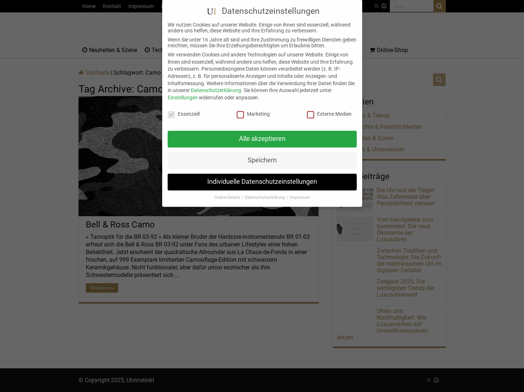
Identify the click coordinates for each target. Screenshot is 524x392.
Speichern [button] (262, 153)
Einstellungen (183, 91)
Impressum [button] (299, 191)
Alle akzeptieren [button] (262, 132)
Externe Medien (329, 107)
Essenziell (184, 107)
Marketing (253, 107)
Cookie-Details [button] (227, 191)
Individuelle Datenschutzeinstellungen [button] (262, 175)
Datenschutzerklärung (216, 84)
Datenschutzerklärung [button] (265, 191)
